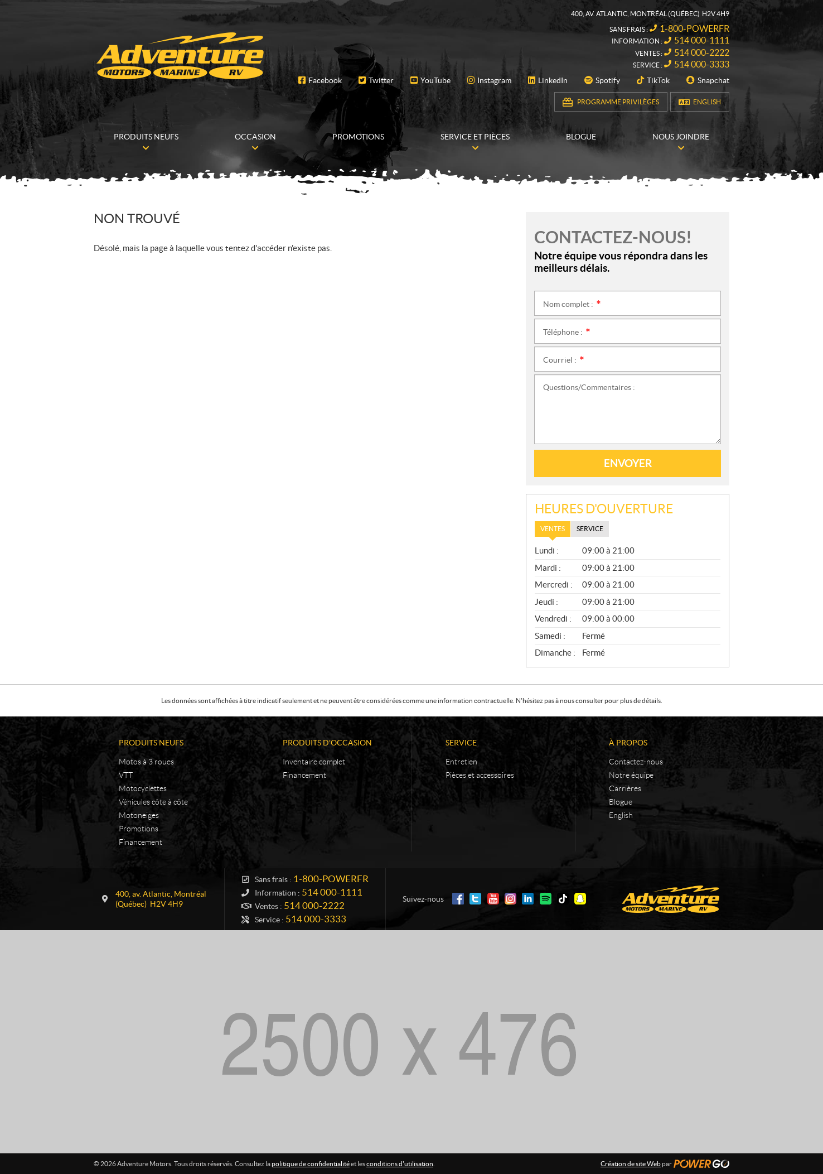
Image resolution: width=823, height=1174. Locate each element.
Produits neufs (151, 742)
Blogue (620, 801)
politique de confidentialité (311, 1163)
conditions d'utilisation (399, 1163)
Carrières (625, 788)
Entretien (461, 761)
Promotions (138, 828)
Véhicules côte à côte (153, 801)
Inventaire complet (314, 761)
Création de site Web (631, 1163)
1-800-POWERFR (694, 28)
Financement (140, 842)
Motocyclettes (143, 788)
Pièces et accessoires (480, 775)
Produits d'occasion (327, 742)
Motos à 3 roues (146, 761)
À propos (628, 742)
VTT (126, 775)
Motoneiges (139, 815)
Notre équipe (631, 775)
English (707, 101)
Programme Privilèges (618, 101)
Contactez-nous (636, 761)
